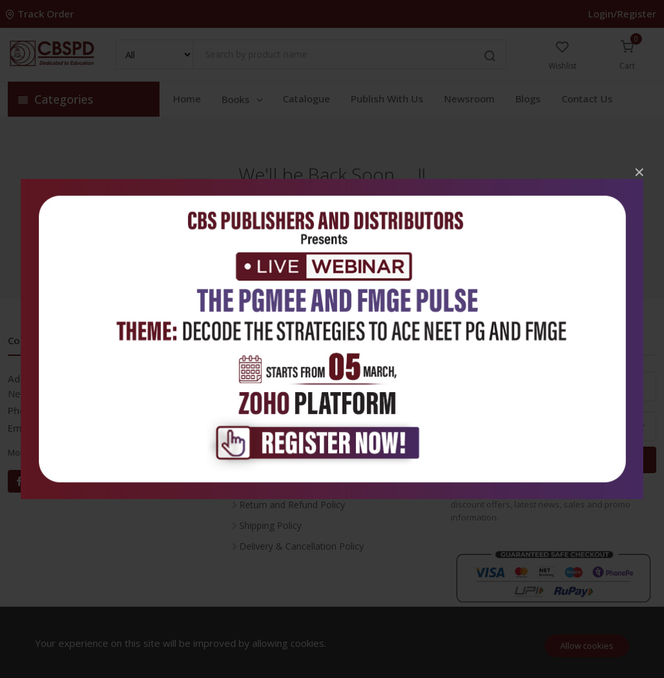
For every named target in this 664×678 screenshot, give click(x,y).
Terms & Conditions (281, 484)
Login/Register (622, 13)
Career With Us (270, 401)
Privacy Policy (267, 463)
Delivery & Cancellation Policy (301, 546)
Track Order (41, 13)
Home (187, 98)
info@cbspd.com (75, 427)
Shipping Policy (270, 525)
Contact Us (587, 98)
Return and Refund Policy (292, 504)
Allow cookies (586, 645)
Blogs (528, 98)
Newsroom (469, 98)
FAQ (248, 421)
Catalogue (306, 98)
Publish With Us (387, 98)
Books (243, 99)
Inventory (259, 380)
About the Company (281, 442)
